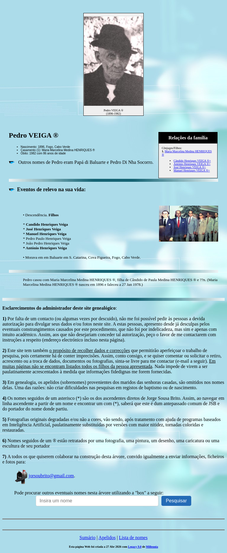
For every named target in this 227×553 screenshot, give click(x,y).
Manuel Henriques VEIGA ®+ (192, 170)
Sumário (87, 537)
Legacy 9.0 (135, 546)
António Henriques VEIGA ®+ (192, 164)
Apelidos (107, 537)
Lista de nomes (133, 537)
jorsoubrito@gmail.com (44, 475)
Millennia (152, 546)
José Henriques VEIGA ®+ (190, 167)
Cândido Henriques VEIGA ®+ (192, 160)
